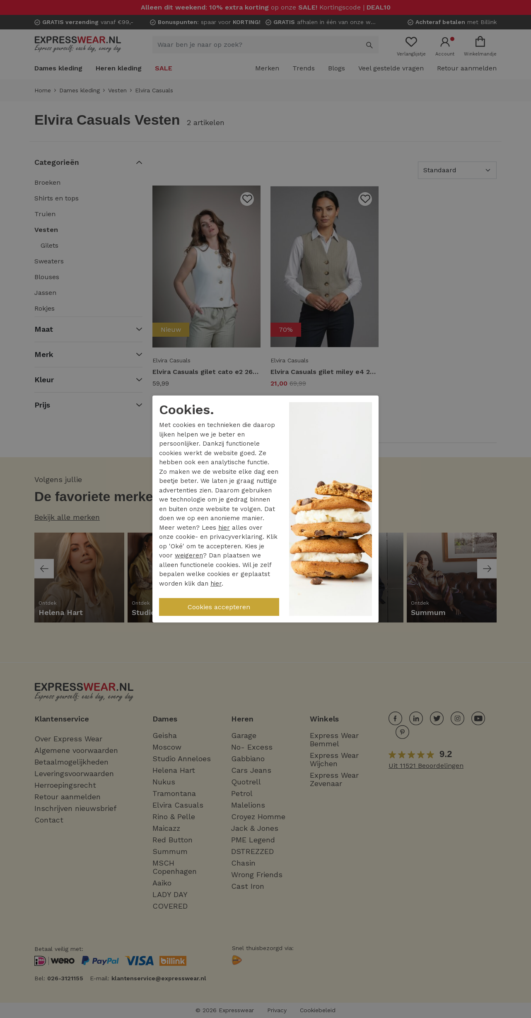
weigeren (189, 555)
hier (224, 527)
